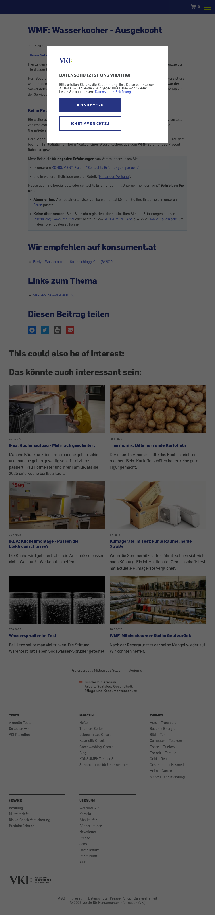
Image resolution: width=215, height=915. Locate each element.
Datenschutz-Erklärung (113, 91)
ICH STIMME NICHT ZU (90, 123)
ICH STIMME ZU (90, 105)
